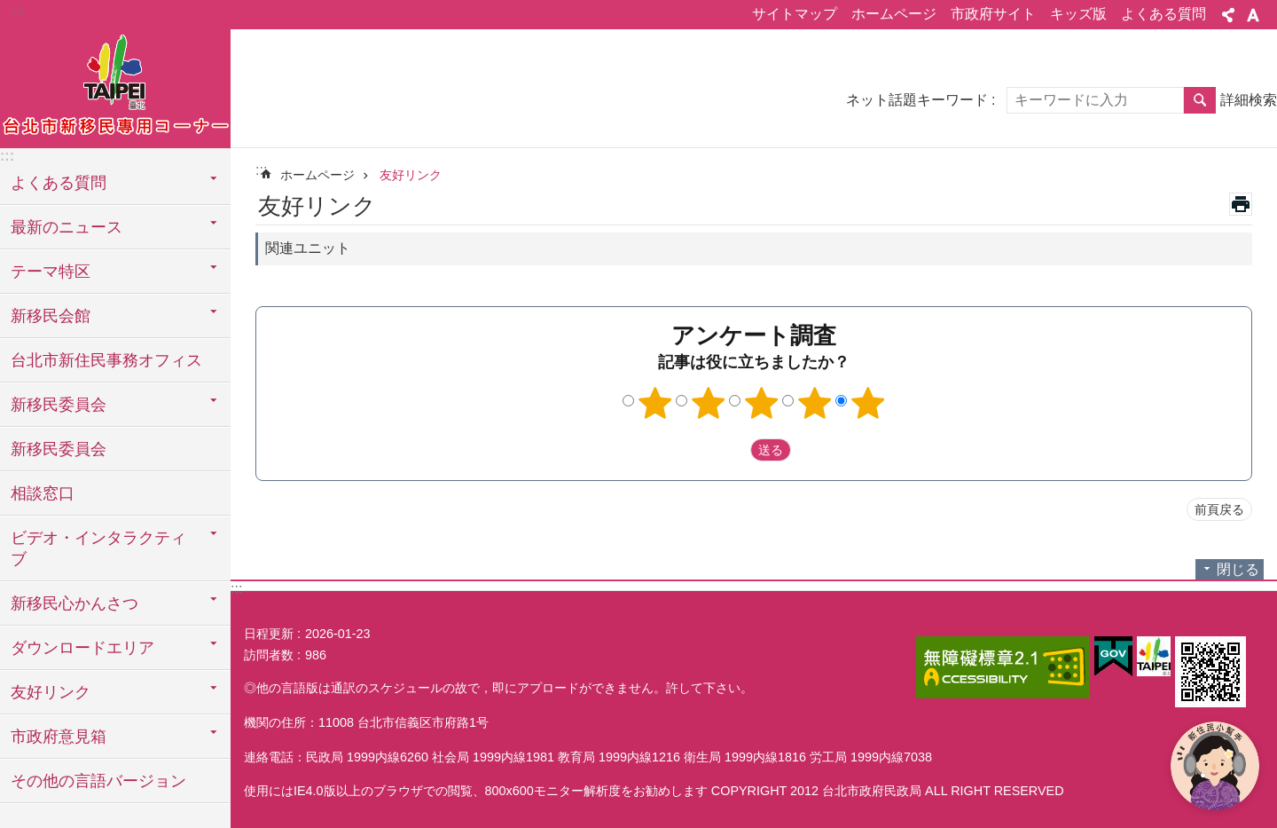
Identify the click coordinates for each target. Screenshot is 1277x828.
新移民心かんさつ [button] (74, 603)
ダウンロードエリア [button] (82, 648)
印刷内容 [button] (1240, 204)
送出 (733, 450)
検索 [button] (1200, 100)
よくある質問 (1163, 13)
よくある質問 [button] (58, 183)
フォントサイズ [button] (1253, 15)
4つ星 (815, 403)
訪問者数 (269, 655)
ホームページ (893, 13)
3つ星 (762, 403)
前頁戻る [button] (1219, 509)
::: (19, 10)
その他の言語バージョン (98, 781)
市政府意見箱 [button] (58, 736)
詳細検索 (1248, 99)
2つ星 (708, 403)
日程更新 (269, 634)
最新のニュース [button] (66, 227)
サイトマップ (794, 13)
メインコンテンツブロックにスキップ (9, 9)
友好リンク (411, 175)
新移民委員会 (58, 449)
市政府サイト (993, 13)
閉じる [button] (1238, 569)
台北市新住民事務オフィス (106, 360)
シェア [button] (1228, 15)
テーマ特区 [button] (50, 271)
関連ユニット (307, 248)
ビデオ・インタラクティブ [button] (98, 548)
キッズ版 (1078, 13)
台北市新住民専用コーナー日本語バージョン (115, 86)
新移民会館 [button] (50, 316)
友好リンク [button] (50, 692)
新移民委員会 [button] (58, 405)
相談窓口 (42, 493)
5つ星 (868, 403)
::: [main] (261, 169)
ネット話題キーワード (917, 99)
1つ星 (655, 403)
